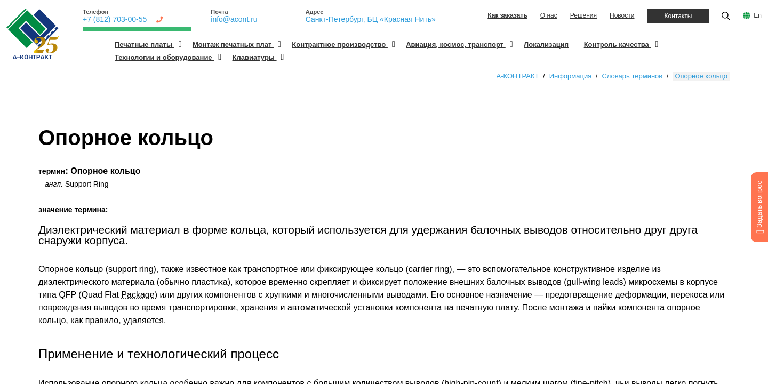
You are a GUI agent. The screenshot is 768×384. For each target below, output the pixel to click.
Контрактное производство (340, 45)
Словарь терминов (633, 76)
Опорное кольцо (701, 76)
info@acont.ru (234, 19)
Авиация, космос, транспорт (456, 45)
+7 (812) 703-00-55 (115, 19)
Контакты (678, 16)
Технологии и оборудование (164, 57)
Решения (583, 15)
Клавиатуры (255, 57)
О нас (548, 15)
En (758, 15)
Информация (571, 76)
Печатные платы (144, 45)
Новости (622, 15)
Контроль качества (617, 45)
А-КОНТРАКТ (519, 76)
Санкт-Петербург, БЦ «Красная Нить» (371, 19)
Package (137, 294)
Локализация (546, 45)
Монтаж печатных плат (233, 45)
